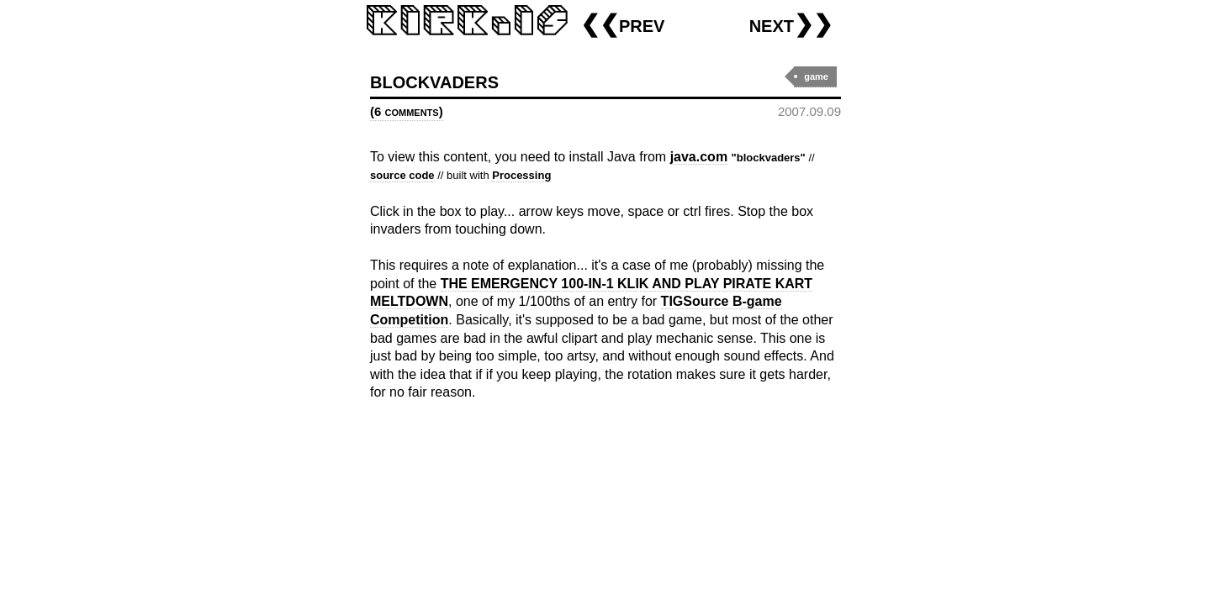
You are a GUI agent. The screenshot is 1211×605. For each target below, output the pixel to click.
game (816, 76)
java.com (698, 157)
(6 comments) (406, 111)
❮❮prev (622, 24)
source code (402, 175)
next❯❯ (791, 24)
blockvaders (434, 80)
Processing (521, 175)
